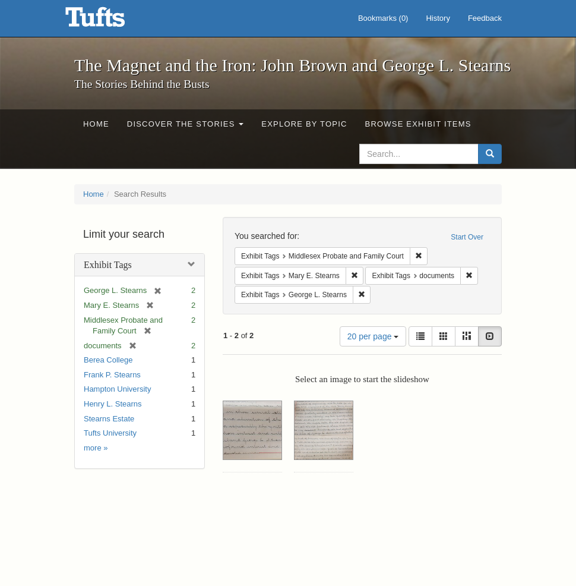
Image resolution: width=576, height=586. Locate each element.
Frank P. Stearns (112, 374)
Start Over (467, 237)
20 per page (373, 336)
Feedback (485, 18)
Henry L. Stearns (113, 403)
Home (96, 123)
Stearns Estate (109, 418)
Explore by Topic (304, 123)
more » (95, 447)
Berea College (108, 359)
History (438, 18)
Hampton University (117, 389)
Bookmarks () (383, 18)
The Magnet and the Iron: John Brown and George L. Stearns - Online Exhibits (109, 21)
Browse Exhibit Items (418, 123)
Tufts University (110, 433)
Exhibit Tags (108, 265)
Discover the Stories (185, 123)
